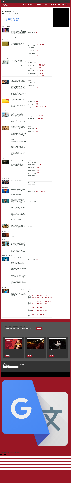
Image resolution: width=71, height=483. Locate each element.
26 (10, 19)
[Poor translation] (5, 454)
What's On (24, 4)
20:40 (43, 163)
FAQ (4, 363)
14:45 (37, 44)
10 (17, 17)
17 (8, 18)
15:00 (37, 84)
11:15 (35, 297)
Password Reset (58, 1)
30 (7, 20)
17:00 (38, 236)
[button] (3, 1)
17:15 (42, 64)
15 (15, 18)
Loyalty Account (52, 4)
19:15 (43, 295)
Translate (10, 369)
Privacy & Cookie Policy (23, 363)
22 (6, 19)
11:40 (37, 64)
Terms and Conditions (6, 365)
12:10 (37, 87)
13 (13, 18)
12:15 (36, 117)
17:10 (40, 62)
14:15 (37, 67)
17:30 (40, 44)
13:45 (40, 297)
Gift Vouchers (38, 4)
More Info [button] (29, 355)
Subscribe (39, 328)
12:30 (40, 106)
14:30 (36, 32)
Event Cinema (30, 4)
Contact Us (5, 364)
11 (18, 17)
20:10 (43, 65)
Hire (63, 4)
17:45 (37, 47)
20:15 (43, 62)
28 (11, 19)
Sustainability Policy (23, 364)
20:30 (42, 115)
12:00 (36, 31)
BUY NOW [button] (7, 355)
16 (16, 18)
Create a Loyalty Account (65, 1)
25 (9, 19)
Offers (59, 4)
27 (13, 20)
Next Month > (21, 14)
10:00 (37, 106)
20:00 (43, 44)
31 (17, 20)
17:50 (37, 50)
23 (7, 19)
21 (11, 18)
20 (13, 19)
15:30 (37, 115)
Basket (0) (50, 1)
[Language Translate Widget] (10, 367)
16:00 (37, 101)
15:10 (43, 297)
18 (9, 18)
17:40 (40, 69)
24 (8, 19)
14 (14, 18)
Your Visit (45, 4)
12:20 (36, 244)
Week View (11, 23)
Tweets (54, 363)
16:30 (38, 295)
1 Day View (4, 23)
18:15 (35, 292)
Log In (54, 1)
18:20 (39, 101)
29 (6, 20)
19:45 (38, 292)
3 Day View (7, 23)
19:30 (37, 128)
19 (10, 18)
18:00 (37, 46)
